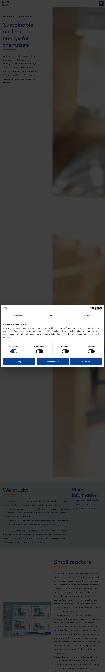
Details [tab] (52, 316)
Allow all (86, 361)
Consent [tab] (18, 316)
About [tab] (87, 316)
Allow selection (52, 361)
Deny (19, 361)
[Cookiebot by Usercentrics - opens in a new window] (91, 308)
